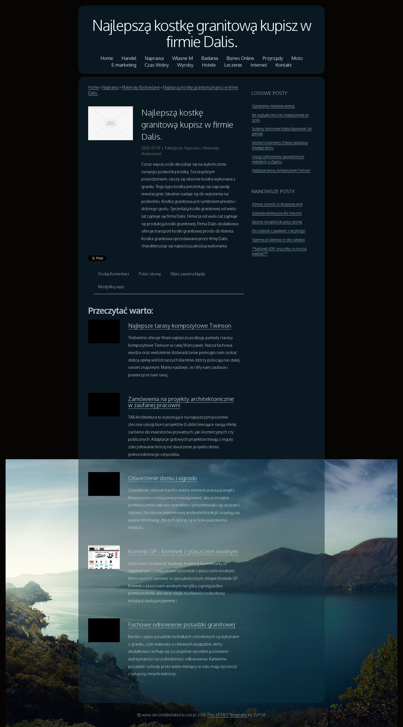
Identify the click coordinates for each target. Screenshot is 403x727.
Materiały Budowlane (141, 87)
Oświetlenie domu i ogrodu (162, 478)
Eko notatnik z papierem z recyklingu (278, 231)
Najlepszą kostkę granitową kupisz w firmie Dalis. (201, 33)
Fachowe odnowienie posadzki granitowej (181, 624)
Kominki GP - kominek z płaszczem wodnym (183, 551)
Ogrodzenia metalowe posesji (273, 106)
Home (93, 87)
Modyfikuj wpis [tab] (111, 286)
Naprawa (110, 87)
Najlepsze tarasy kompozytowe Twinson (179, 325)
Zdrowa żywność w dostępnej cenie (277, 204)
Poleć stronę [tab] (150, 273)
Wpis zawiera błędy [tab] (187, 273)
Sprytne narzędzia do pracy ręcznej (277, 222)
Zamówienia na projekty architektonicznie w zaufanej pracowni (181, 402)
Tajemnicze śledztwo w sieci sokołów (278, 240)
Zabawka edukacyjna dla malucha (277, 213)
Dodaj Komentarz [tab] (113, 273)
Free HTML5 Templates (227, 714)
